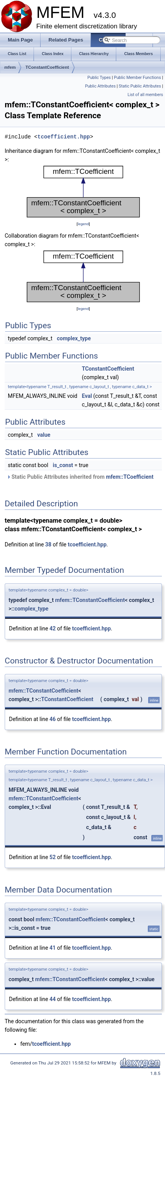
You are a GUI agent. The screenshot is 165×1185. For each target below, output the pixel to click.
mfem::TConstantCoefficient (90, 600)
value (44, 435)
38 (48, 544)
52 (53, 857)
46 (53, 719)
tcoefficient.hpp (63, 136)
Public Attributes (100, 86)
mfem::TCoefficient (130, 477)
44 (53, 999)
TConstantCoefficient (47, 67)
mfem (10, 67)
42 (53, 628)
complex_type (74, 338)
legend (83, 224)
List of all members (145, 94)
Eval (87, 396)
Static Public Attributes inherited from (80, 477)
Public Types (99, 77)
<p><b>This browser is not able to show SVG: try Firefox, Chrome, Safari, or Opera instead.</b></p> (83, 192)
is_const (63, 465)
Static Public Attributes (140, 86)
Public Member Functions (137, 77)
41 (53, 948)
